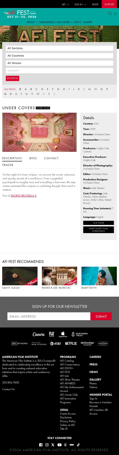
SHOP (95, 4)
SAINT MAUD (11, 287)
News (77, 22)
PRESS (93, 364)
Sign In (93, 398)
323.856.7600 (10, 382)
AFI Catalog (67, 361)
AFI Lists (64, 376)
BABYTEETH (89, 287)
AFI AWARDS (67, 383)
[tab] (12, 158)
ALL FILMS (10, 89)
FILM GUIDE (98, 223)
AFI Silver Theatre (70, 379)
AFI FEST (65, 372)
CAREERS (95, 357)
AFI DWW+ (66, 368)
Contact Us (8, 389)
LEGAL (64, 410)
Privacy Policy (68, 421)
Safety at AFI (67, 425)
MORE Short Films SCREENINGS (98, 229)
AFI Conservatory (70, 364)
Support (109, 4)
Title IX (64, 429)
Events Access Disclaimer (68, 415)
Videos (93, 387)
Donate (93, 406)
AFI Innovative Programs (68, 400)
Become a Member (100, 402)
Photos (93, 383)
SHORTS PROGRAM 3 (23, 195)
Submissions (47, 22)
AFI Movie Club (69, 395)
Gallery (87, 22)
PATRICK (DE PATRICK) (56, 287)
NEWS (93, 372)
